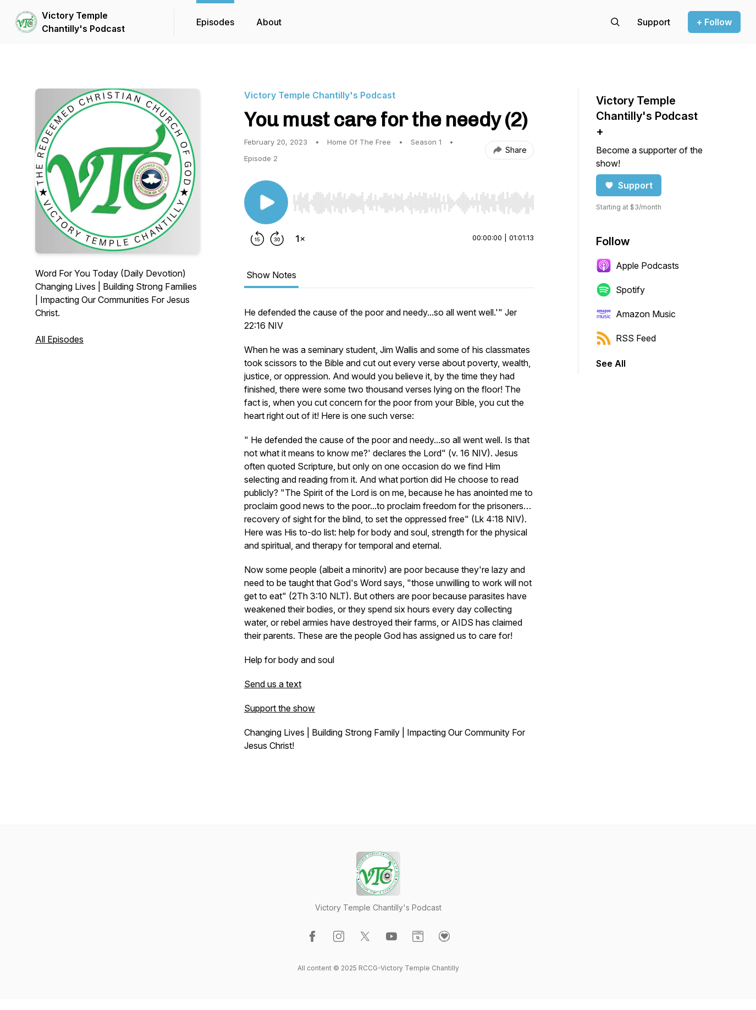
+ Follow (714, 21)
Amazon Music (636, 314)
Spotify (620, 289)
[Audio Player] (413, 199)
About (269, 21)
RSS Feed (626, 338)
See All (611, 363)
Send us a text (272, 683)
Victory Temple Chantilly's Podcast (83, 22)
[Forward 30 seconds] (277, 238)
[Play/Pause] (266, 202)
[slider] (413, 202)
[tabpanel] (389, 534)
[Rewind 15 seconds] (257, 238)
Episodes (215, 21)
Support (629, 185)
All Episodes (59, 339)
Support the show (279, 708)
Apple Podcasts (637, 265)
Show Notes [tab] (271, 274)
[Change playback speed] (300, 238)
